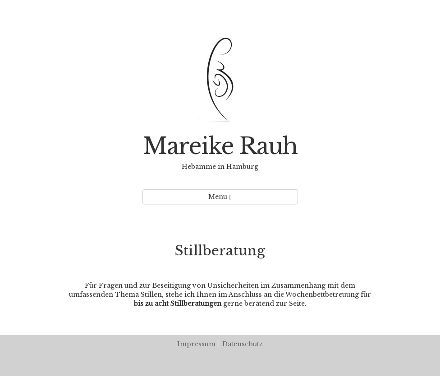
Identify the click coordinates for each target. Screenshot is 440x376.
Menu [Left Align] (219, 197)
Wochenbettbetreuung (322, 294)
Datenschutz (242, 344)
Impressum (196, 344)
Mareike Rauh (220, 146)
